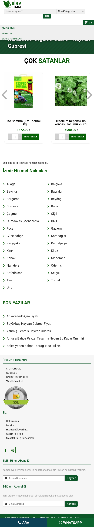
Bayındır (12, 191)
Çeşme (12, 213)
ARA (23, 522)
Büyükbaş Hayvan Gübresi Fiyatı (29, 323)
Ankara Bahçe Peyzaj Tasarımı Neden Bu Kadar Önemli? (45, 338)
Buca (54, 206)
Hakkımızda (12, 421)
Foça (10, 228)
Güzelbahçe (15, 236)
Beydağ (56, 199)
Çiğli (54, 213)
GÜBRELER (7, 33)
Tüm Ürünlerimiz (15, 381)
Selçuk (55, 273)
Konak (11, 258)
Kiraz (54, 250)
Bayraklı (56, 191)
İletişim (10, 425)
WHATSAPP (70, 522)
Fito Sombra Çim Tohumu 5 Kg (24, 122)
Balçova (56, 184)
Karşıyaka (13, 243)
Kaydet (71, 478)
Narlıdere (13, 265)
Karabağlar (58, 236)
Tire (9, 280)
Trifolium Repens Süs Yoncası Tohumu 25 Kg (70, 122)
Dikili (54, 221)
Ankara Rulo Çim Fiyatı (22, 316)
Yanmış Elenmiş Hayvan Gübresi (29, 331)
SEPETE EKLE (30, 136)
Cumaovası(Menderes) (23, 221)
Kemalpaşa (59, 243)
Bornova (12, 206)
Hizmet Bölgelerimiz (17, 429)
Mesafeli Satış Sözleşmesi (20, 438)
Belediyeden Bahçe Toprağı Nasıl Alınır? (34, 346)
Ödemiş (56, 265)
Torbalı (56, 280)
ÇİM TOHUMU (8, 28)
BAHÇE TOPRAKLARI (12, 39)
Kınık (10, 250)
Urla (9, 287)
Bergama (13, 199)
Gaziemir (57, 228)
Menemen (58, 258)
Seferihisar (14, 273)
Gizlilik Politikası (14, 434)
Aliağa (11, 184)
